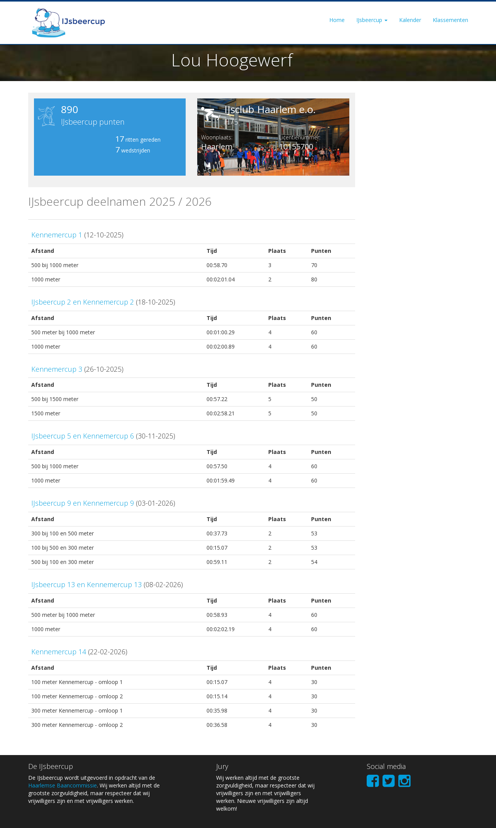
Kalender (410, 20)
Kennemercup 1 (56, 234)
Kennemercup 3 (56, 369)
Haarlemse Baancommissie (62, 785)
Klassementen (450, 20)
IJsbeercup (372, 20)
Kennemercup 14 (58, 651)
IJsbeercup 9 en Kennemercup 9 (82, 503)
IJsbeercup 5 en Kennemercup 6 (82, 435)
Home (337, 20)
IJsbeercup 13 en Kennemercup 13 (86, 584)
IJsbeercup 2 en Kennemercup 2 (82, 301)
